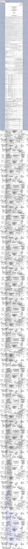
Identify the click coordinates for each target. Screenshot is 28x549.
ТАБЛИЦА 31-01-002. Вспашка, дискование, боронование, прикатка (12, 103)
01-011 (8, 24)
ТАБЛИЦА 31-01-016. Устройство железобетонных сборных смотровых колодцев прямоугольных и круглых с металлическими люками (14, 155)
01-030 (9, 35)
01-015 (12, 24)
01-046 (14, 31)
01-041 (9, 34)
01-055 (5, 41)
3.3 (21, 36)
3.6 (8, 39)
